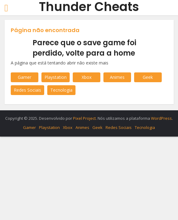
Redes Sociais (27, 90)
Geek (148, 77)
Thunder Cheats (89, 6)
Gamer (24, 77)
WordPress (161, 118)
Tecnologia (61, 90)
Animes (117, 77)
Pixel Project (84, 118)
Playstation (55, 77)
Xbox (86, 77)
